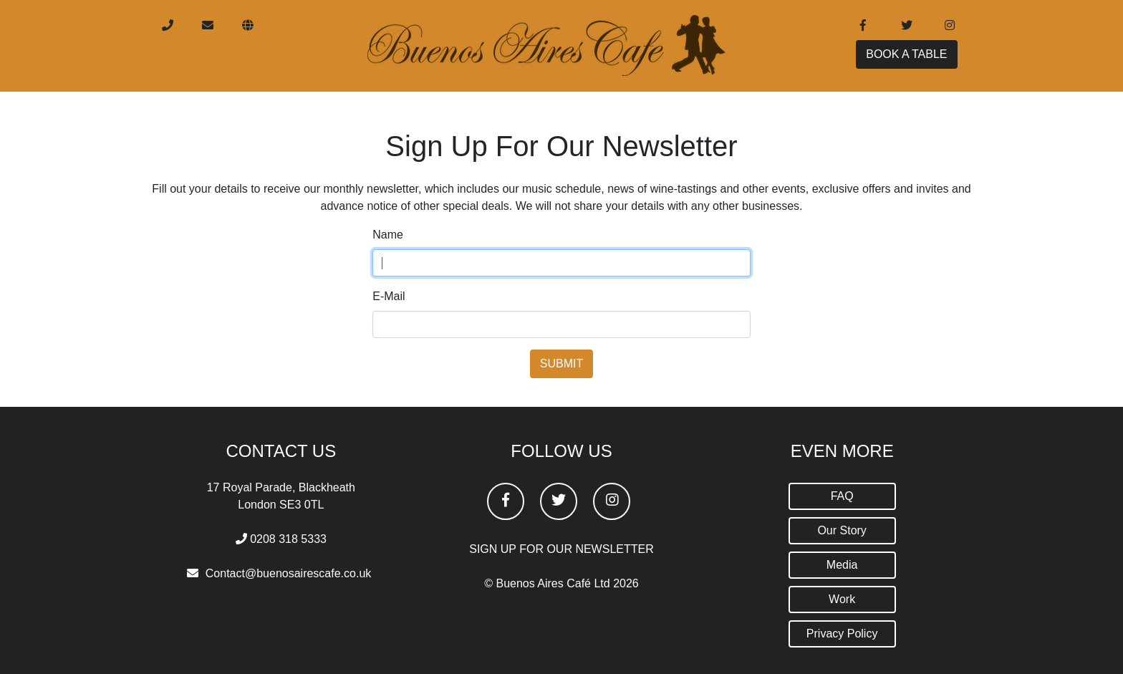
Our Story (841, 530)
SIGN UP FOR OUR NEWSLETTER (561, 549)
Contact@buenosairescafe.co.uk (288, 573)
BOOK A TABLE (906, 60)
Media (842, 565)
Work (842, 599)
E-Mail (388, 296)
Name (387, 234)
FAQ (842, 496)
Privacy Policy (842, 633)
